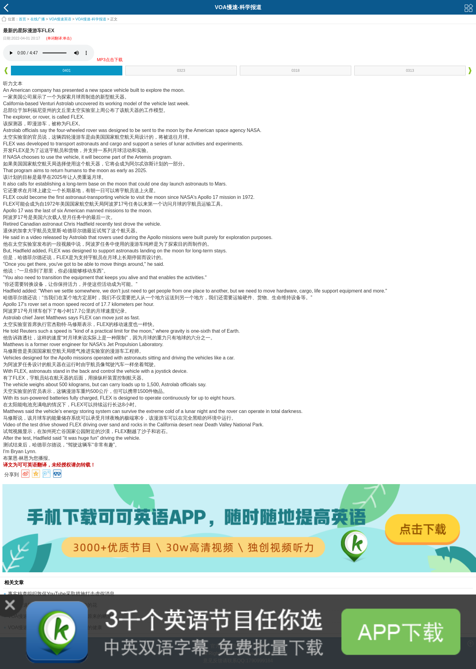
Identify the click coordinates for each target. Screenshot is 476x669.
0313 (410, 70)
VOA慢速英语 (60, 19)
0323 (181, 70)
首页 (22, 19)
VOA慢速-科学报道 (90, 19)
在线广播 (37, 19)
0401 (67, 70)
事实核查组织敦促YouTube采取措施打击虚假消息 (61, 593)
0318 (295, 70)
